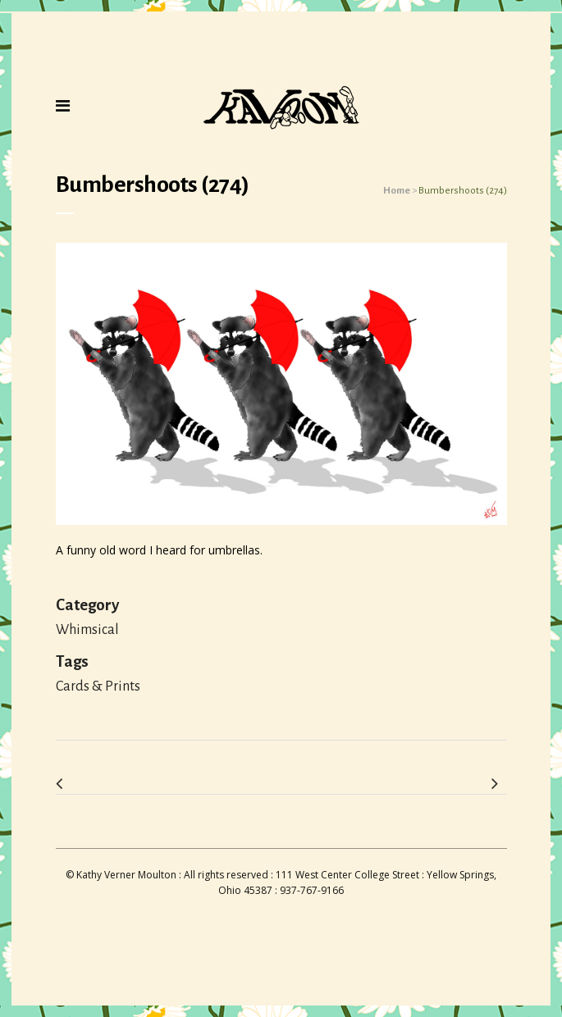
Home (396, 190)
